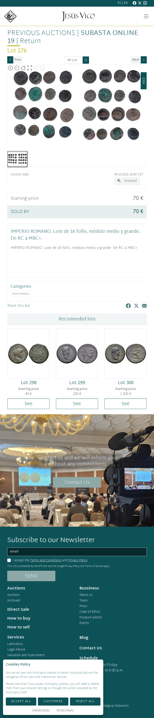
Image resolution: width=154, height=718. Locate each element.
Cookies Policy (41, 710)
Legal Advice (16, 650)
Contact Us (77, 482)
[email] (77, 552)
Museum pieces (90, 618)
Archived (13, 601)
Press (83, 606)
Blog (83, 638)
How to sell (18, 627)
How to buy (18, 618)
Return (30, 41)
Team (83, 601)
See (28, 404)
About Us (86, 595)
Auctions (13, 595)
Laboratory (15, 644)
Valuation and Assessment (26, 655)
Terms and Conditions (45, 561)
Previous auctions (41, 33)
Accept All (21, 701)
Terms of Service (94, 566)
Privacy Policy (78, 561)
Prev (17, 60)
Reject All (85, 701)
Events (84, 623)
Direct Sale (18, 610)
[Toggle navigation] (146, 16)
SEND (31, 576)
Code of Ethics (89, 612)
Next (136, 60)
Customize (53, 701)
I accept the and (50, 560)
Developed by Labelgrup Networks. (104, 706)
